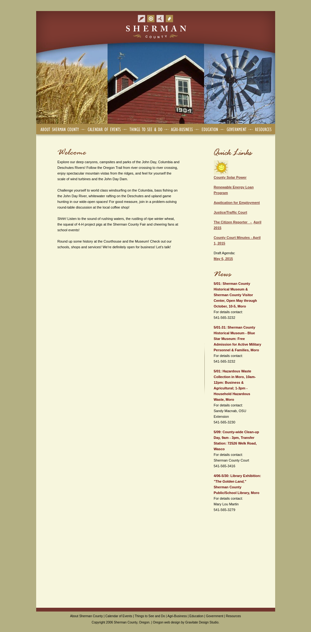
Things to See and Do (150, 616)
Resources (233, 616)
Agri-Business (177, 616)
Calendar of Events (118, 616)
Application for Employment (237, 202)
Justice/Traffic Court (230, 212)
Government (214, 616)
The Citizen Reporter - (233, 222)
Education (196, 616)
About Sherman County (86, 616)
